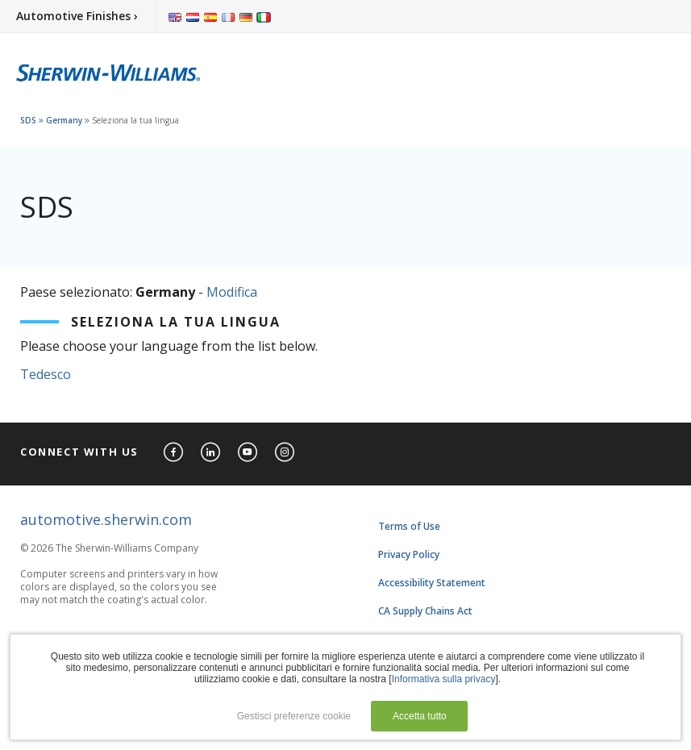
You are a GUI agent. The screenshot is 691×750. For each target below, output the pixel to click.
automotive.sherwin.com (106, 519)
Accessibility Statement (431, 583)
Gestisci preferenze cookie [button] (294, 716)
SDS (28, 120)
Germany (64, 120)
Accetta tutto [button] (420, 716)
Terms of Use (409, 526)
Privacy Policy (408, 554)
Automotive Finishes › (77, 15)
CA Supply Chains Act (425, 611)
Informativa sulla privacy (444, 679)
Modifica (231, 292)
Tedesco (45, 374)
